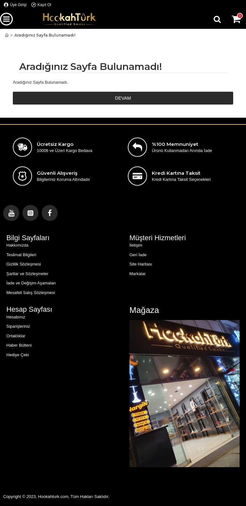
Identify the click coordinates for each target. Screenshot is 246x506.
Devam (123, 98)
